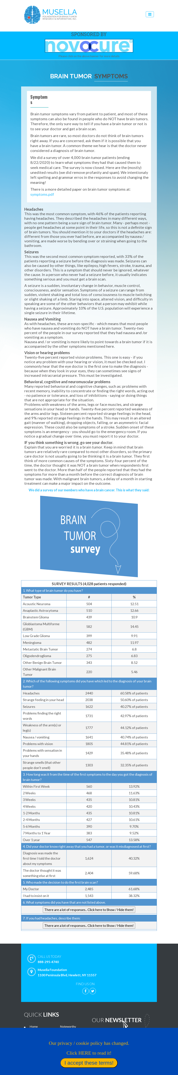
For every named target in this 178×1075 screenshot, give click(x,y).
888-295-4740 (97, 959)
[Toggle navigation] (150, 14)
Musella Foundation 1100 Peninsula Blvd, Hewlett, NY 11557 (62, 972)
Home (34, 1026)
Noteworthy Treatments (68, 1029)
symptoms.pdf (42, 194)
